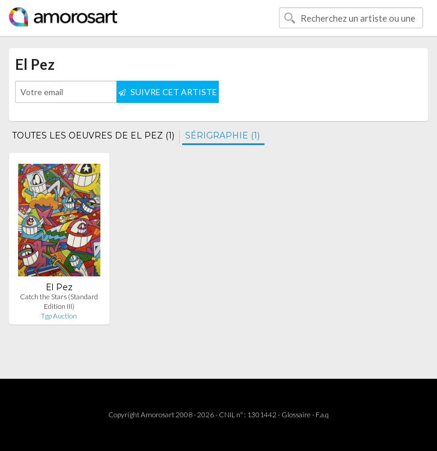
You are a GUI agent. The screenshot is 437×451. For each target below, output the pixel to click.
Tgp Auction (59, 315)
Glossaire (296, 414)
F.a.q (322, 414)
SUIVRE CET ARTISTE (167, 92)
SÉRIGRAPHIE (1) (222, 135)
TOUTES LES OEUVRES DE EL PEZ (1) (93, 135)
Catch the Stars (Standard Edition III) (59, 301)
